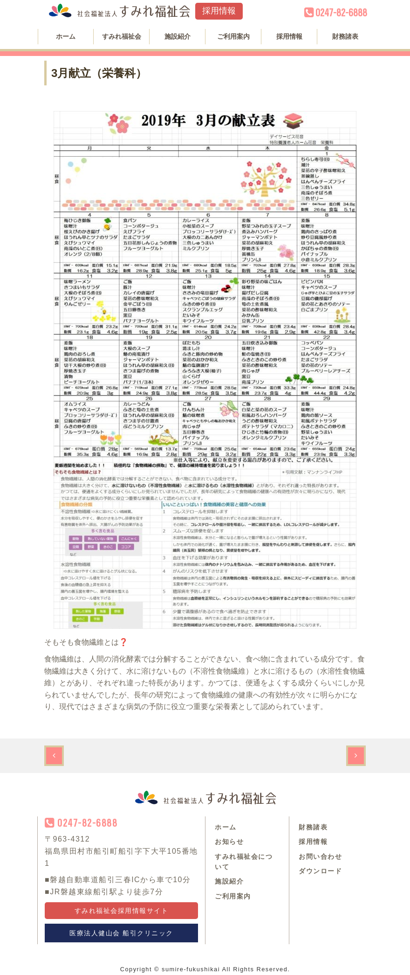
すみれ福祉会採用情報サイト (122, 910)
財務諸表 (345, 36)
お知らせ (229, 841)
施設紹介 (177, 36)
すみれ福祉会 (121, 36)
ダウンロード (320, 871)
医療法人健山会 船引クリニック (121, 933)
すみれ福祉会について (244, 862)
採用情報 (219, 10)
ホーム (65, 36)
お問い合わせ (320, 856)
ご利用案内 (233, 36)
